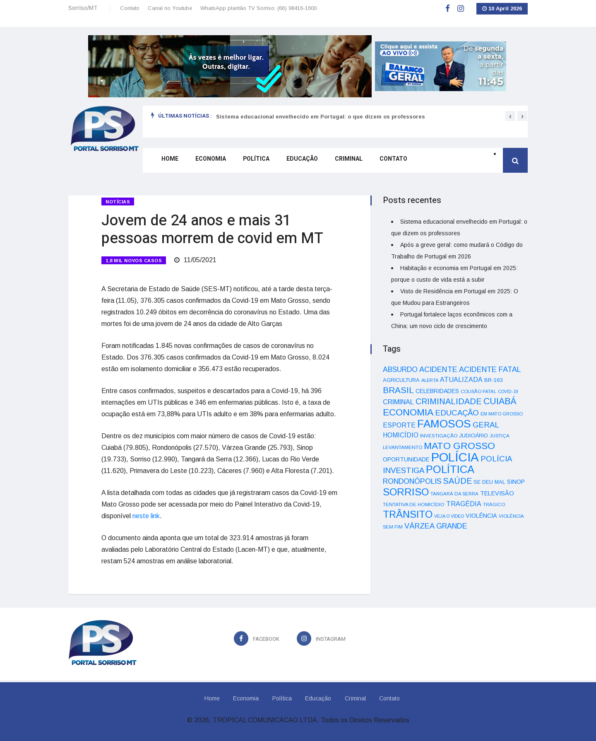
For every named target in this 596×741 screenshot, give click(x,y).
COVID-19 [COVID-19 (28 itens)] (508, 391)
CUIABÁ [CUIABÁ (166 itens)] (500, 401)
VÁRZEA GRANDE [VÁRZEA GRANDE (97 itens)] (435, 526)
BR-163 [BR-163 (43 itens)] (493, 380)
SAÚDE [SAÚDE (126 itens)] (457, 480)
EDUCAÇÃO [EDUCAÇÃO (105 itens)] (457, 412)
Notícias (118, 201)
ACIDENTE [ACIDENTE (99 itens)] (438, 369)
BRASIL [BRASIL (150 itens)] (398, 390)
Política (253, 162)
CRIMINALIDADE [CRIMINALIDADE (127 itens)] (449, 401)
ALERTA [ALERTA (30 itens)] (429, 380)
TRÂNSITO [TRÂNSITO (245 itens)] (408, 514)
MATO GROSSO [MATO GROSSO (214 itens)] (459, 445)
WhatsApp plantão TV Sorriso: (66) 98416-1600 (258, 8)
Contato (129, 8)
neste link (146, 510)
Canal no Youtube (170, 8)
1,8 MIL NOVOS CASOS (134, 257)
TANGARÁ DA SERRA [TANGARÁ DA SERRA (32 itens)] (454, 493)
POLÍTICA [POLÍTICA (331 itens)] (450, 469)
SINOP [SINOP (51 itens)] (516, 481)
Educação (299, 162)
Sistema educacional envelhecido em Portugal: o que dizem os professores (320, 116)
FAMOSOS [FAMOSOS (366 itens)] (444, 424)
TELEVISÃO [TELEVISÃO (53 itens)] (497, 493)
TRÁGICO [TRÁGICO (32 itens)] (494, 504)
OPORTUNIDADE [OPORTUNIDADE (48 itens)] (406, 459)
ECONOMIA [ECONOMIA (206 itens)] (408, 412)
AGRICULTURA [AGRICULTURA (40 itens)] (401, 380)
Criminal (345, 162)
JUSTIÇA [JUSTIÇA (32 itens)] (499, 435)
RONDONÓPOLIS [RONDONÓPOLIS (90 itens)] (412, 481)
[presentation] (510, 116)
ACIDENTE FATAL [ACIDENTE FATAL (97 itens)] (490, 369)
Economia (208, 162)
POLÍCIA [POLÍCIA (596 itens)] (455, 457)
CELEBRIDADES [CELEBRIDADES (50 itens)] (437, 391)
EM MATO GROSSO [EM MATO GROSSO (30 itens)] (502, 413)
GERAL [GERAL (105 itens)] (486, 424)
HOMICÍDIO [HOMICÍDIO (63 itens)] (400, 435)
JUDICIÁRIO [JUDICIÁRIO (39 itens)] (473, 436)
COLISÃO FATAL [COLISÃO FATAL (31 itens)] (478, 391)
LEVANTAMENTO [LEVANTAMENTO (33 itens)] (402, 447)
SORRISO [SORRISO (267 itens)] (406, 491)
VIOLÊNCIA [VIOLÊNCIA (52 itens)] (481, 515)
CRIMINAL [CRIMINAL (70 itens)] (398, 401)
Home (167, 162)
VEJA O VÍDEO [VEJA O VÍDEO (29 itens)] (449, 516)
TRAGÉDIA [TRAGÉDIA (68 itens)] (463, 503)
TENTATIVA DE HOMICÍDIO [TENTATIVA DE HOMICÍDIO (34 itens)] (414, 504)
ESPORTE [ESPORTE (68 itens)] (399, 425)
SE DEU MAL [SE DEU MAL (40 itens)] (489, 482)
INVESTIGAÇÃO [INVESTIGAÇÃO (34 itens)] (439, 435)
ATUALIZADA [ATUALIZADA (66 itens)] (461, 379)
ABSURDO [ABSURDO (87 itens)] (400, 369)
